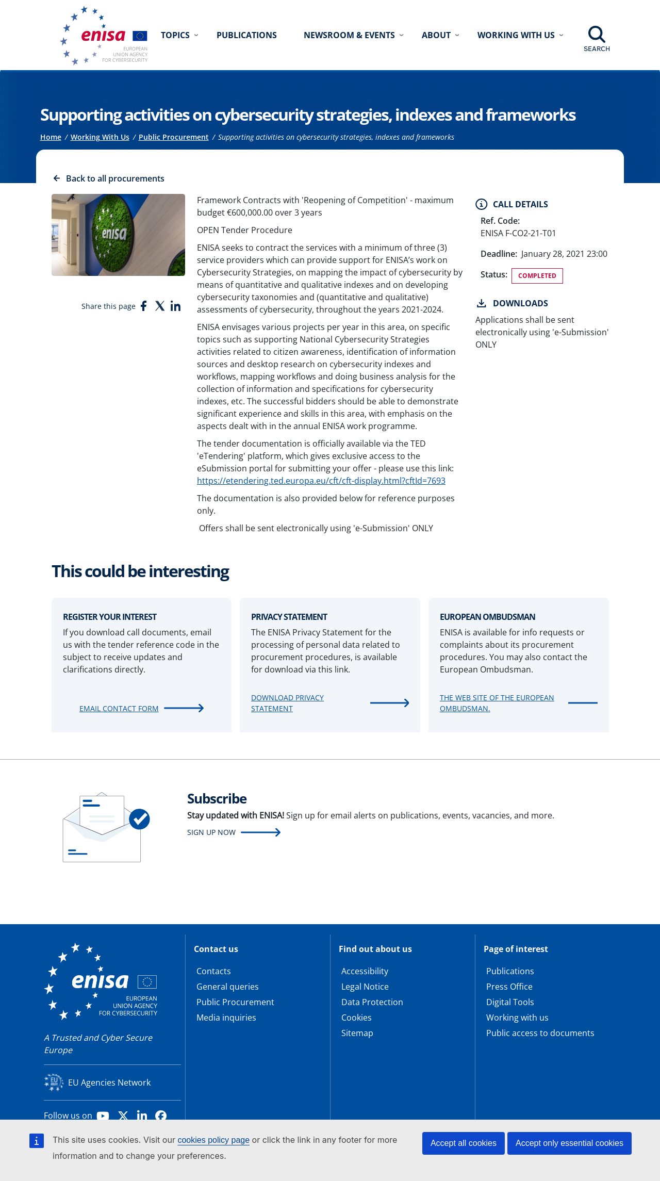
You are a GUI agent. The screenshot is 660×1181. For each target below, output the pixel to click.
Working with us (517, 1017)
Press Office (509, 986)
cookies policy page (213, 1140)
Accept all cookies (464, 1143)
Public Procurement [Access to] (174, 137)
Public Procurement (235, 1002)
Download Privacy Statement (287, 703)
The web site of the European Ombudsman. (497, 703)
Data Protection (372, 1002)
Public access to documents (540, 1033)
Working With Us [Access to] (100, 137)
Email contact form (119, 708)
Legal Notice (365, 986)
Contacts (213, 971)
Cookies (356, 1017)
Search (597, 48)
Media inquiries (226, 1017)
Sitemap (357, 1033)
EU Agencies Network (109, 1082)
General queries (227, 986)
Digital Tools (510, 1002)
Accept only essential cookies (569, 1143)
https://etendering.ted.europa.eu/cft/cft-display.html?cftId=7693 (321, 480)
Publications (247, 35)
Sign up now (211, 832)
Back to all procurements (115, 178)
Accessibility (364, 971)
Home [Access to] (50, 137)
